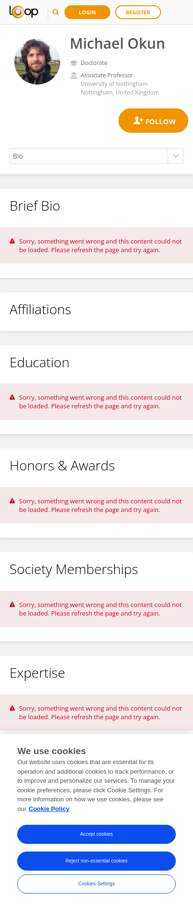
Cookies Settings (96, 886)
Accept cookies (96, 836)
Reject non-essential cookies (96, 863)
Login (87, 12)
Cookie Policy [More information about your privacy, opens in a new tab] (49, 810)
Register (138, 12)
